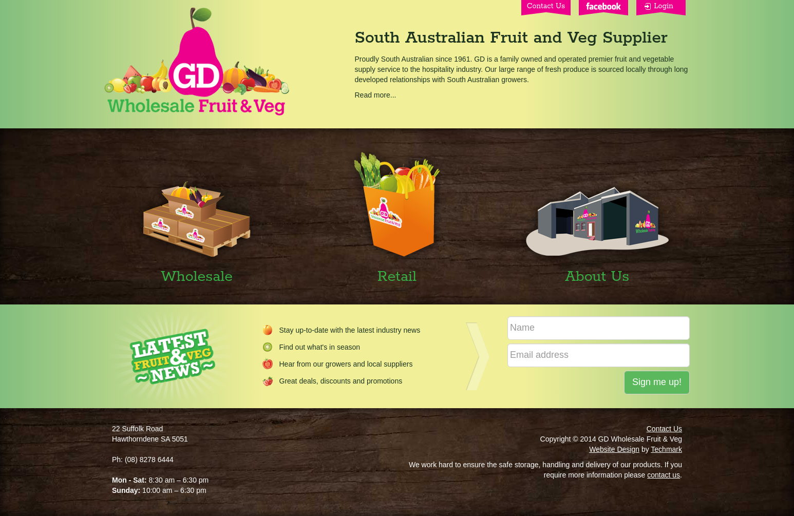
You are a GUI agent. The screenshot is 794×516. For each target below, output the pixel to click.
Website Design (614, 449)
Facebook (603, 7)
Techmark (666, 449)
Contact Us (546, 6)
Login (663, 6)
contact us (663, 475)
